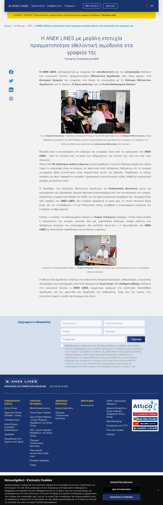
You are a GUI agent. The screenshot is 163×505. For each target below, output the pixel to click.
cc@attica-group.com (76, 363)
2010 (30, 26)
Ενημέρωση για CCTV (117, 425)
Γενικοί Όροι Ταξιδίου (40, 412)
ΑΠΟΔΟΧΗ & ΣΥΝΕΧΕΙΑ (121, 502)
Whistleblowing (113, 421)
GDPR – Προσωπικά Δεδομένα (116, 402)
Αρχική (7, 26)
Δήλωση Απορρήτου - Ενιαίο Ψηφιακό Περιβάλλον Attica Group (117, 412)
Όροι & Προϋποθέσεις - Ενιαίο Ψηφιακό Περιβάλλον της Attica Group (41, 421)
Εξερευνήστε (38, 6)
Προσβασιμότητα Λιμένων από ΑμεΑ (13, 440)
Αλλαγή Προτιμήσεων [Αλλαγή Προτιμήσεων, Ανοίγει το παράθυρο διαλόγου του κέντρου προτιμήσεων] (121, 486)
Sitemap (110, 434)
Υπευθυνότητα (11, 420)
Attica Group (10, 408)
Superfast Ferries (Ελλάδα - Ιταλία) (13, 414)
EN (152, 6)
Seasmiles (9, 434)
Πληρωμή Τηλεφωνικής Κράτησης (36, 443)
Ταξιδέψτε (69, 6)
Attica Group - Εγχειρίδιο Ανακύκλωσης (11, 427)
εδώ (133, 366)
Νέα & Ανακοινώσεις (40, 408)
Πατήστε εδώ (109, 15)
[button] (81, 323)
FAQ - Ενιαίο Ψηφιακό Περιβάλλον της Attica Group (41, 433)
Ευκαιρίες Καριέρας (39, 460)
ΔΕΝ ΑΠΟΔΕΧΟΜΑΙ (121, 494)
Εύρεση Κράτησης (64, 408)
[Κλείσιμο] (158, 494)
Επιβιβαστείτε (54, 6)
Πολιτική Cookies (115, 430)
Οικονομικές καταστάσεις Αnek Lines (39, 453)
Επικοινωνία (87, 405)
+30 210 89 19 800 (58, 386)
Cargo (33, 465)
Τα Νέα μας (19, 26)
